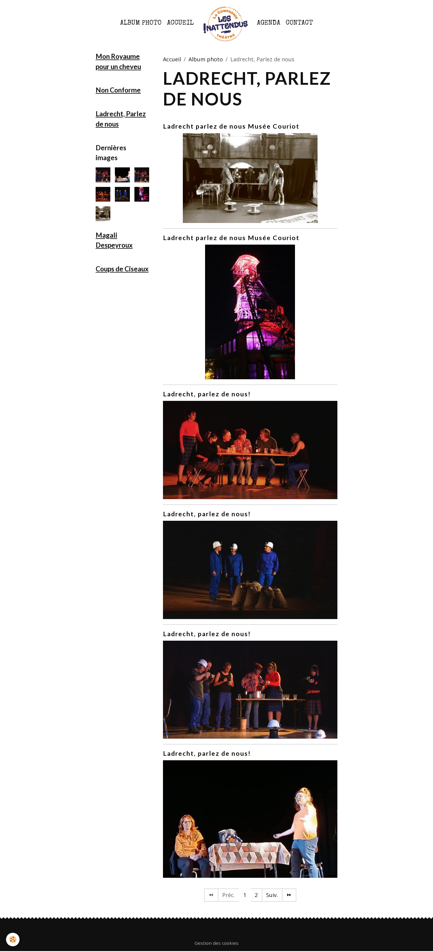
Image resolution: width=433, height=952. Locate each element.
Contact (299, 23)
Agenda (268, 23)
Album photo (140, 23)
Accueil (180, 23)
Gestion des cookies (216, 943)
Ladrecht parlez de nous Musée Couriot (231, 126)
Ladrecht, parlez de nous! (207, 394)
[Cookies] (13, 939)
